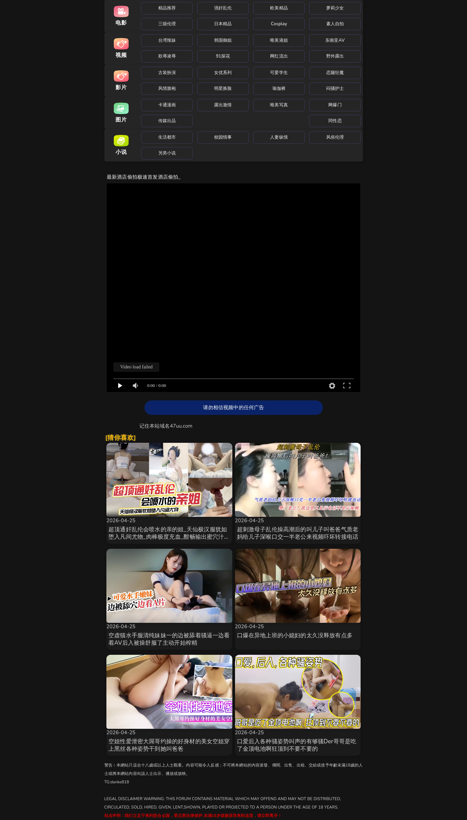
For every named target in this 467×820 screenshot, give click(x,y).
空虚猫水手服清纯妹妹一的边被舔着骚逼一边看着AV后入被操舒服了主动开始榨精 (169, 639)
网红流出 (279, 56)
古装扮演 (167, 73)
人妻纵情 (279, 137)
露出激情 (223, 105)
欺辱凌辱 (167, 56)
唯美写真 (279, 105)
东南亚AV (335, 40)
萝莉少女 (335, 8)
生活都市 (167, 137)
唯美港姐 (279, 40)
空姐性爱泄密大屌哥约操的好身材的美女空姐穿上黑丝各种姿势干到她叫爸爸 (169, 745)
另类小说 (167, 153)
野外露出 (335, 56)
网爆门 (334, 105)
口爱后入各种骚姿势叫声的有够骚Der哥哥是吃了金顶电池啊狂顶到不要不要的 (297, 745)
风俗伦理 (335, 137)
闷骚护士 (335, 88)
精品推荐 (167, 8)
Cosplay (279, 24)
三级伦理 (167, 24)
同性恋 (334, 121)
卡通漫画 (167, 105)
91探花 (223, 56)
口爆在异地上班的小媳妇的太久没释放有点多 (295, 635)
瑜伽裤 (279, 88)
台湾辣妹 (167, 40)
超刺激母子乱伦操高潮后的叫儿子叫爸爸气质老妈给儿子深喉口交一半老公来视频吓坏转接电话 (298, 533)
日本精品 (223, 24)
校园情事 (223, 137)
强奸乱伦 (223, 8)
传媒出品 (167, 121)
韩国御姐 (223, 40)
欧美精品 (279, 8)
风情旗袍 (167, 88)
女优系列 (223, 73)
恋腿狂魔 (335, 73)
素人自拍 (335, 24)
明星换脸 (223, 88)
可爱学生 (279, 73)
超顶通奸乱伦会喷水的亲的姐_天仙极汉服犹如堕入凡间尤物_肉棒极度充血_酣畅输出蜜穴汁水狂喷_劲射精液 (169, 537)
